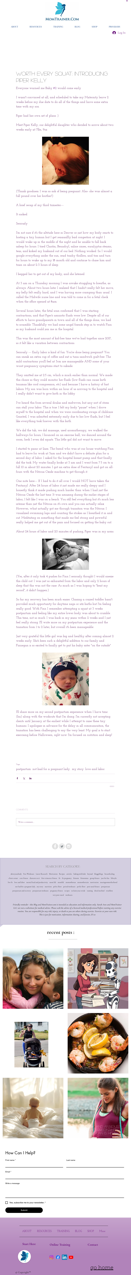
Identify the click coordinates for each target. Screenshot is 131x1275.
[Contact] (93, 1245)
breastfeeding (109, 874)
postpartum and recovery (21, 891)
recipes (67, 891)
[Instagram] (51, 1257)
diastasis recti (35, 878)
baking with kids (80, 874)
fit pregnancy (67, 878)
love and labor (95, 769)
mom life (52, 882)
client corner (13, 878)
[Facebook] (58, 1257)
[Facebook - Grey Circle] (55, 846)
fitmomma (84, 878)
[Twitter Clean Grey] (62, 846)
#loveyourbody (16, 874)
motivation (94, 882)
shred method (99, 891)
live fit (10, 882)
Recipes (62, 874)
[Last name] (94, 1164)
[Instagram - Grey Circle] (69, 846)
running (90, 891)
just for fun (105, 878)
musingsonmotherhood (108, 882)
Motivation (53, 874)
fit (59, 878)
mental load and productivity (37, 882)
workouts (69, 895)
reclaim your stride (78, 891)
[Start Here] (29, 1244)
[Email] (63, 1176)
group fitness (94, 878)
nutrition (48, 886)
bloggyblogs (98, 874)
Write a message (12, 1183)
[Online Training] (60, 1245)
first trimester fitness (49, 878)
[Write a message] (64, 1192)
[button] (127, 0)
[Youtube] (71, 1257)
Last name (70, 1160)
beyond (90, 874)
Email (8, 1172)
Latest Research (41, 874)
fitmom (76, 878)
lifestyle (114, 878)
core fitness (24, 878)
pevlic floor (81, 886)
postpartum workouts (40, 891)
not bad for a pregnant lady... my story (58, 769)
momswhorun (71, 882)
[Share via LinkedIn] (30, 778)
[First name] (33, 1164)
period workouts (69, 886)
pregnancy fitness (56, 891)
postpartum (23, 769)
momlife (61, 882)
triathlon (109, 891)
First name (10, 1160)
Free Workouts (28, 874)
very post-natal (58, 895)
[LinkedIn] (64, 1257)
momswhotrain (83, 882)
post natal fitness (93, 886)
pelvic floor (57, 886)
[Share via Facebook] (17, 778)
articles (69, 874)
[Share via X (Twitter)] (24, 778)
